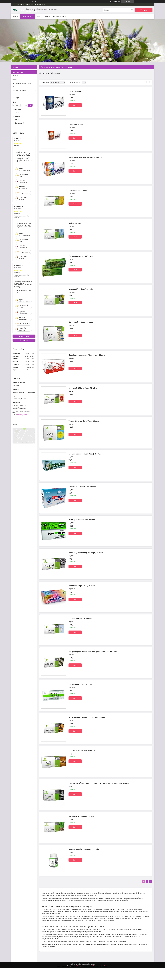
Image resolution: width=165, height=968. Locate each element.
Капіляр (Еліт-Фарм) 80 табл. (80, 619)
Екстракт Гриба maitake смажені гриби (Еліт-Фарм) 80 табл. (93, 651)
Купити (75, 105)
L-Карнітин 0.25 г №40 (78, 190)
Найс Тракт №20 (75, 223)
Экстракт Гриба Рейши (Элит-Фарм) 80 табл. (87, 717)
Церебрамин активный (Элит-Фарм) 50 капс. (87, 355)
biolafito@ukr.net (22, 415)
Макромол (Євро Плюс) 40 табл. (82, 586)
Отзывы (15, 87)
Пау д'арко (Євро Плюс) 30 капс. (82, 520)
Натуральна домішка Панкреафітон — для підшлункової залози (24, 225)
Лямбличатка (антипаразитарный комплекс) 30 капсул (23, 154)
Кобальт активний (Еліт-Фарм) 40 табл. (85, 454)
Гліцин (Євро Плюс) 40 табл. (80, 684)
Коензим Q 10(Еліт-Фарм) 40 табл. (83, 388)
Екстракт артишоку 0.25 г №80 (81, 256)
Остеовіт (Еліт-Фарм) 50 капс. (81, 322)
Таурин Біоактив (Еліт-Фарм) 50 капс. (84, 421)
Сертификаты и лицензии (22, 83)
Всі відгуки (24, 340)
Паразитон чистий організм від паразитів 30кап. (24, 160)
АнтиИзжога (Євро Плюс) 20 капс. (82, 487)
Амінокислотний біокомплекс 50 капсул (85, 157)
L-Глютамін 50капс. (76, 91)
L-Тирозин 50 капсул (77, 124)
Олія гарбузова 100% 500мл (24, 291)
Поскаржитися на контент (84, 966)
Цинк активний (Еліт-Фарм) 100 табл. (84, 849)
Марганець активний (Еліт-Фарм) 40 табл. (86, 553)
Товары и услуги (26, 16)
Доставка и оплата (59, 16)
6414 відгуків (116, 1)
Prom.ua (92, 964)
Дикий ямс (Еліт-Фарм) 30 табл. (82, 816)
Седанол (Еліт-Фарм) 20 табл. (81, 289)
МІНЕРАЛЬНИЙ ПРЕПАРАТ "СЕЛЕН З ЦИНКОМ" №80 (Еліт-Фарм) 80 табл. (99, 783)
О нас (39, 16)
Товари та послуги (49, 67)
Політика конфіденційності (100, 966)
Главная (15, 16)
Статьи (15, 76)
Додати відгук (24, 336)
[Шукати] (132, 10)
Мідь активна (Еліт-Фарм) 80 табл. (83, 750)
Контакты (47, 16)
